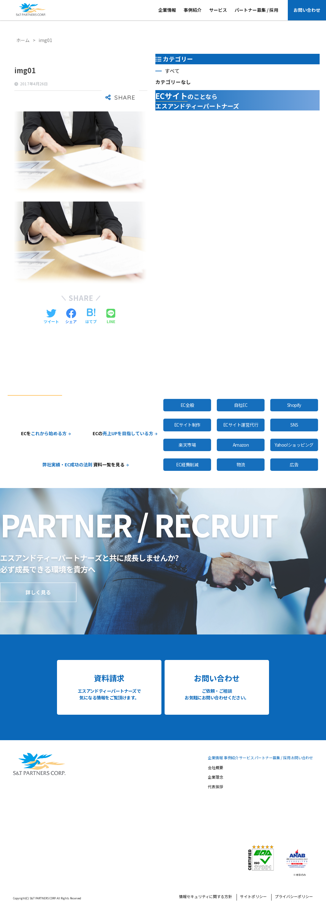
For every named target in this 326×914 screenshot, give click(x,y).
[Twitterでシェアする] (51, 316)
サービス (218, 10)
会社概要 (215, 768)
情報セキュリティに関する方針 (205, 897)
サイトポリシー (253, 897)
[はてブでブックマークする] (91, 316)
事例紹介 (193, 10)
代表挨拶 (215, 787)
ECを (44, 433)
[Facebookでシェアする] (71, 316)
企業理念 (215, 777)
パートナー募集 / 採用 (256, 10)
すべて (172, 70)
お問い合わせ (307, 10)
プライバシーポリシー (294, 897)
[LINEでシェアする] (110, 316)
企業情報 (167, 10)
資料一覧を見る (83, 464)
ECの (123, 433)
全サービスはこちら (214, 383)
